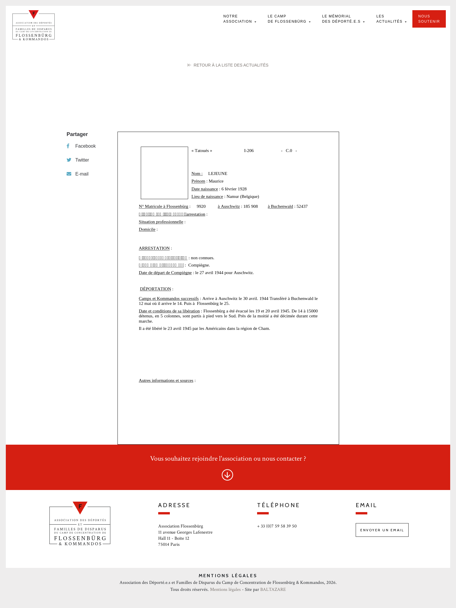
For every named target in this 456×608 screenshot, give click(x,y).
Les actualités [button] (390, 19)
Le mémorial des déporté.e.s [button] (342, 19)
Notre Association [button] (238, 19)
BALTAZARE (273, 589)
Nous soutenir (429, 19)
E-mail (77, 173)
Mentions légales (225, 589)
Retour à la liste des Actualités (228, 65)
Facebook (81, 146)
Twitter (78, 160)
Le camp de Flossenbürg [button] (288, 19)
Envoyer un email (382, 530)
